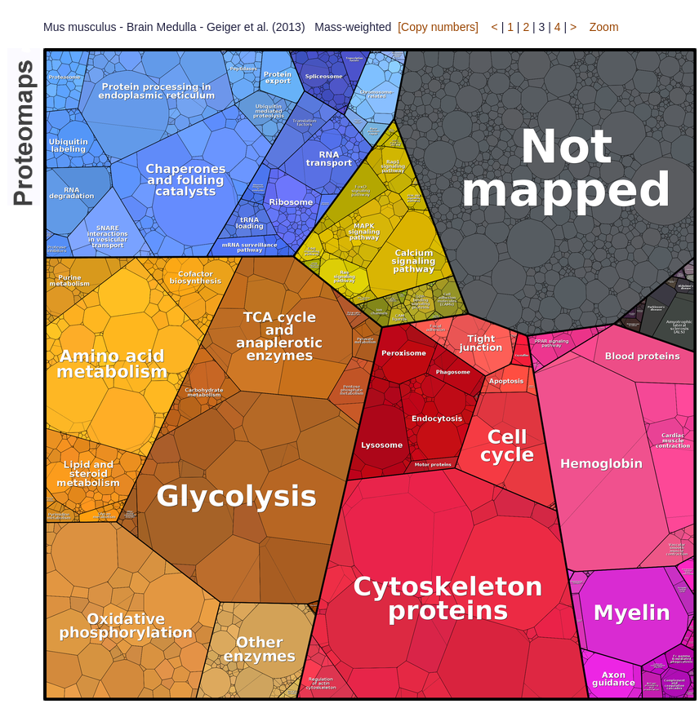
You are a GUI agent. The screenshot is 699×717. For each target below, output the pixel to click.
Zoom (604, 26)
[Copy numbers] (438, 26)
